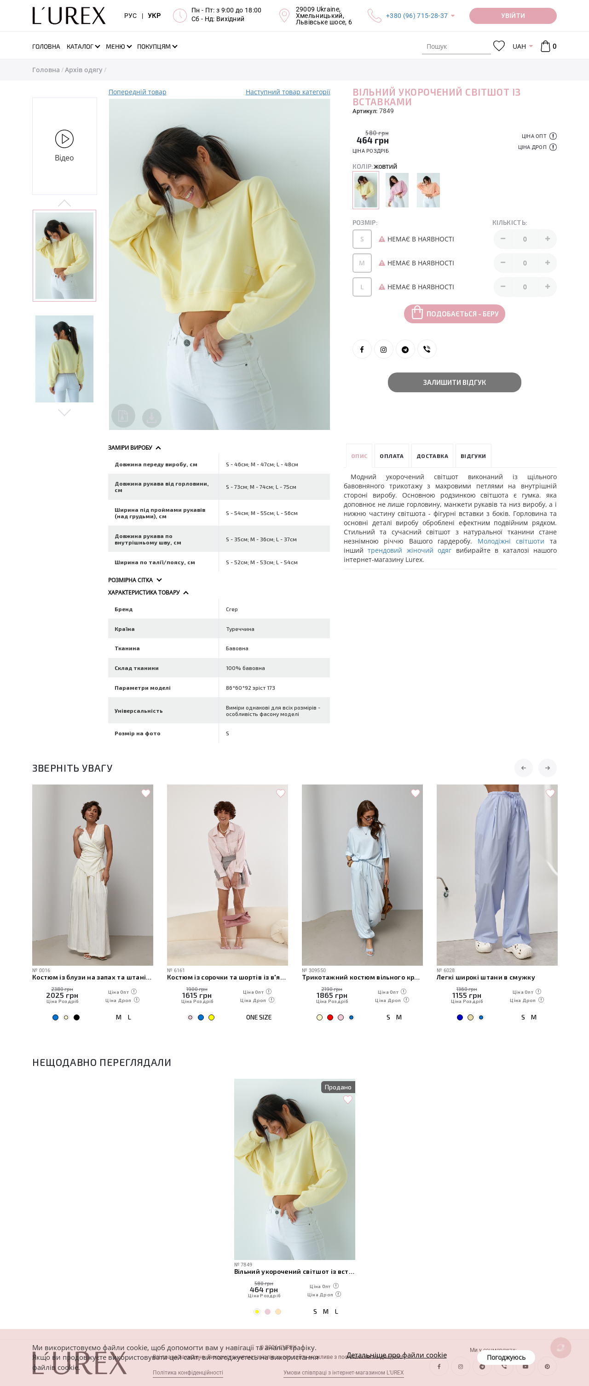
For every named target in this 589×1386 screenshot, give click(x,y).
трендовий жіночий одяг (409, 550)
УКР (154, 15)
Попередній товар (138, 91)
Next (64, 412)
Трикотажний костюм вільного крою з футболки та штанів (362, 977)
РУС (130, 15)
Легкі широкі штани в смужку (486, 977)
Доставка (432, 455)
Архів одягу (84, 69)
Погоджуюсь (506, 1357)
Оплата (392, 455)
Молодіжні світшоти (511, 541)
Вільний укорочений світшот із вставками (294, 1271)
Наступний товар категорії (288, 91)
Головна (46, 69)
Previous (64, 204)
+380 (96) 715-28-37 (417, 15)
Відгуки (473, 455)
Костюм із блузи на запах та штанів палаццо (92, 977)
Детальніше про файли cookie (396, 1354)
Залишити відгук (454, 382)
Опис (359, 455)
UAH (519, 46)
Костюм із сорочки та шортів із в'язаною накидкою (227, 977)
